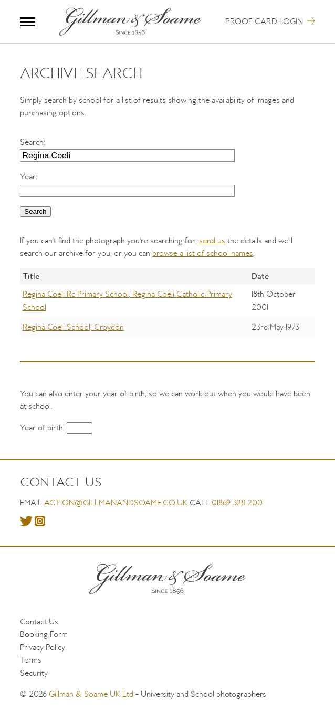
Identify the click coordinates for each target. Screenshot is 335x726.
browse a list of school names (202, 253)
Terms (30, 660)
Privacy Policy (42, 647)
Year (28, 176)
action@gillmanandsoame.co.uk (115, 502)
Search (32, 142)
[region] (167, 310)
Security (34, 673)
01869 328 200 (237, 502)
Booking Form (44, 634)
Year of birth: (43, 427)
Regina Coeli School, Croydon (73, 327)
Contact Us (39, 621)
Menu (27, 21)
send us (212, 240)
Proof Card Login (264, 21)
